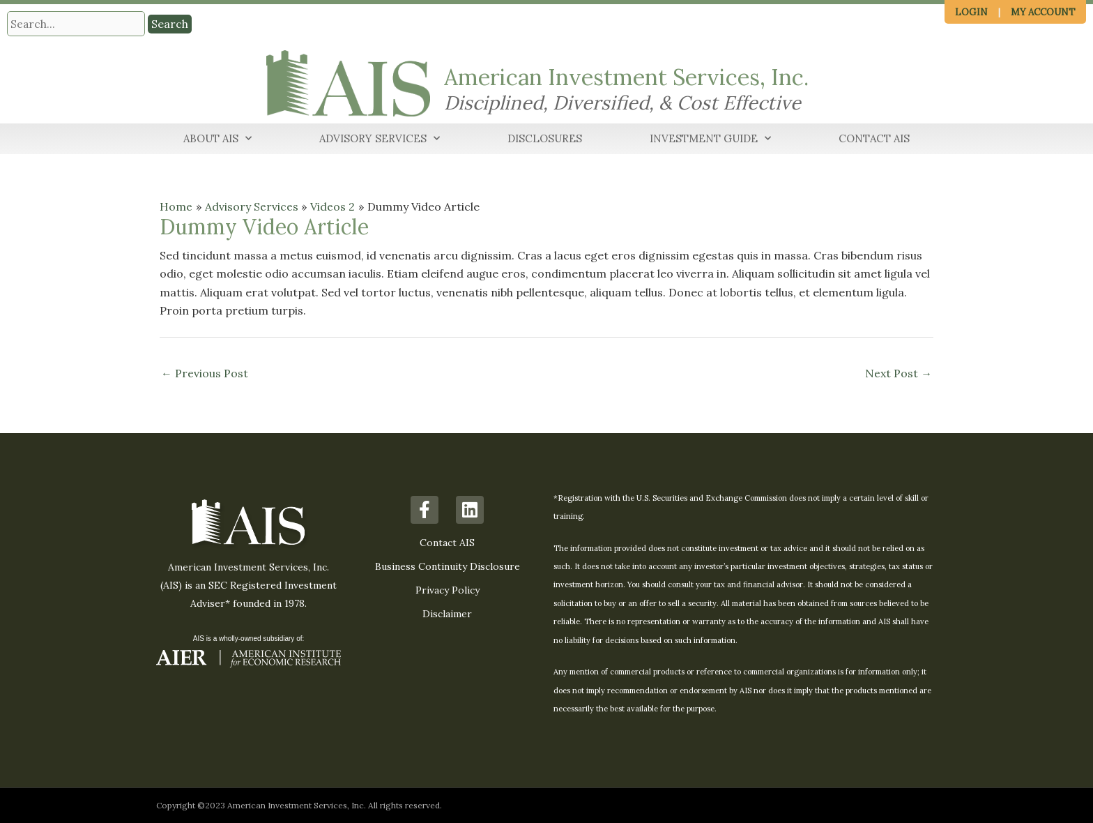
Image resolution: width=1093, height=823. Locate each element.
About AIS (217, 139)
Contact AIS (874, 138)
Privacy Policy (447, 590)
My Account (1043, 12)
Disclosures (544, 138)
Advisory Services (379, 139)
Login (971, 12)
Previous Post (204, 373)
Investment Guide (710, 139)
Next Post (898, 373)
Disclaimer (447, 613)
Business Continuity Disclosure (447, 566)
